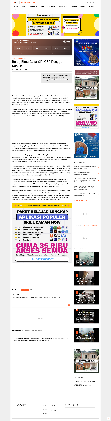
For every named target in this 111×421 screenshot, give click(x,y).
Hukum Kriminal (63, 6)
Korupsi (24, 6)
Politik (42, 6)
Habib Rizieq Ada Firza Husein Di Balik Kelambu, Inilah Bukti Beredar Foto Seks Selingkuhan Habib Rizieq (85, 317)
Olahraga (82, 6)
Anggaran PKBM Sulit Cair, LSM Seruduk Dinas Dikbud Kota (85, 338)
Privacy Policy (54, 408)
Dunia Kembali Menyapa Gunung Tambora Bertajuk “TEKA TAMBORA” (85, 262)
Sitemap (45, 413)
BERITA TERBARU (80, 201)
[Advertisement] (24, 83)
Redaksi (53, 405)
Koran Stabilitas (28, 2)
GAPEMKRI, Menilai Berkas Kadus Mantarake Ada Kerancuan (86, 281)
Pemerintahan (33, 6)
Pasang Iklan (54, 410)
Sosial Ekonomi (51, 6)
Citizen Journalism (45, 408)
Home (16, 6)
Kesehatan (91, 6)
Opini (15, 10)
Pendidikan (74, 6)
